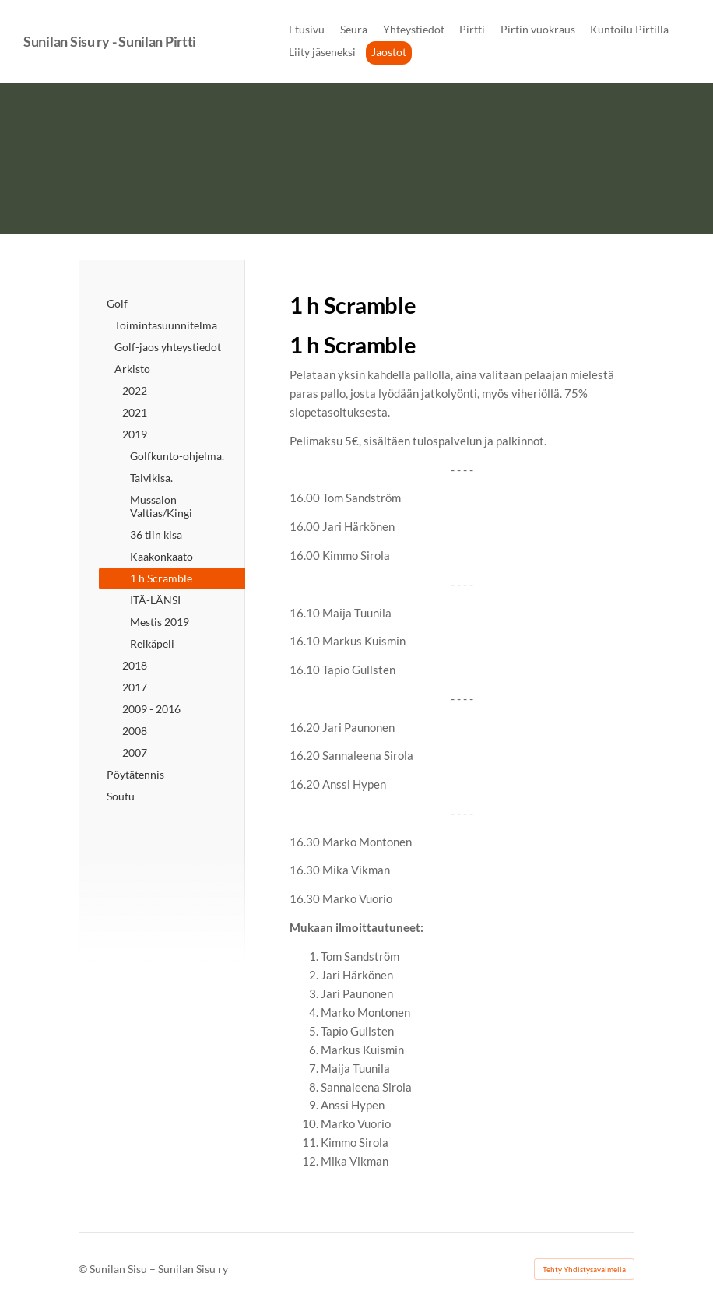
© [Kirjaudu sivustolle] (84, 1268)
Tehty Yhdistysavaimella (584, 1269)
